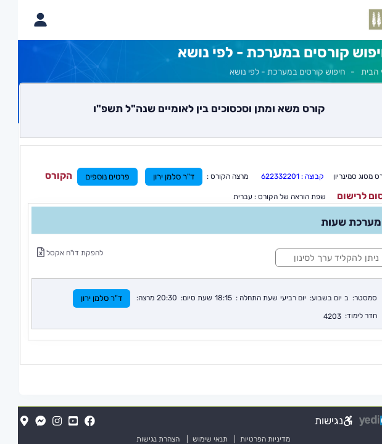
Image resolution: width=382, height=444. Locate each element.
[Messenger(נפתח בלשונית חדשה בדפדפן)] (22, 421)
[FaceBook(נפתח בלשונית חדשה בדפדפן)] (72, 421)
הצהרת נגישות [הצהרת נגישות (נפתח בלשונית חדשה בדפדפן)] (140, 439)
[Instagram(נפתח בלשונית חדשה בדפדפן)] (39, 421)
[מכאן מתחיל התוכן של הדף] (191, 223)
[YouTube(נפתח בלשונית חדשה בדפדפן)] (55, 421)
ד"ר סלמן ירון (155, 176)
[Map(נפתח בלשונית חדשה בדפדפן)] (6, 421)
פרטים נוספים (89, 176)
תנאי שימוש (186, 439)
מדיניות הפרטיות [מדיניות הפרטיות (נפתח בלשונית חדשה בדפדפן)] (247, 439)
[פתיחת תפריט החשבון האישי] (22, 19)
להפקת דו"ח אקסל (52, 253)
